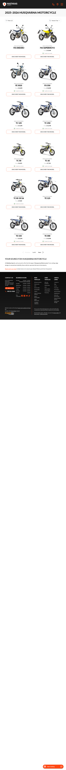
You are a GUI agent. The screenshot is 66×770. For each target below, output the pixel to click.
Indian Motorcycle (36, 300)
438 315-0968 (10, 291)
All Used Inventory (47, 283)
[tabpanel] (23, 286)
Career (55, 286)
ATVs (35, 286)
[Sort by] (55, 20)
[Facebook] (22, 296)
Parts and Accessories (56, 296)
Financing (47, 292)
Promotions (56, 289)
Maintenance (57, 293)
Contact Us (56, 282)
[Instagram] (24, 296)
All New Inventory (37, 282)
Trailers (35, 291)
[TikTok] (29, 296)
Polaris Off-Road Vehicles (37, 294)
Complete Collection (36, 303)
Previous (26, 252)
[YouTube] (27, 296)
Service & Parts (57, 291)
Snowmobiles (37, 289)
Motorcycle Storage (56, 302)
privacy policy (56, 312)
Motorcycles (36, 284)
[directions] (57, 4)
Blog (55, 284)
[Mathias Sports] (10, 4)
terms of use (36, 314)
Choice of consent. (44, 314)
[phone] (53, 4)
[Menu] (62, 4)
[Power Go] (18, 313)
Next (41, 252)
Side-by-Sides (37, 287)
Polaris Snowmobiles (37, 297)
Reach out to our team (10, 269)
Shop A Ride (13, 311)
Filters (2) (9, 20)
